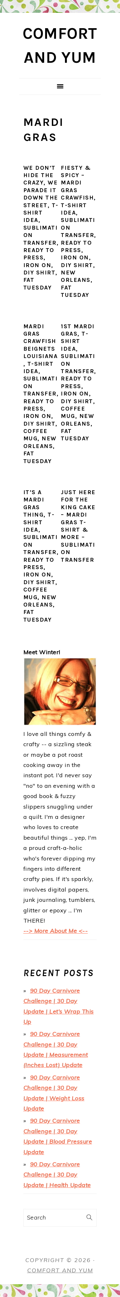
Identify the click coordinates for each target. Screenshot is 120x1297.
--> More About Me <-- (55, 930)
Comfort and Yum (60, 1270)
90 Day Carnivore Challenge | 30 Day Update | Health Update (57, 1175)
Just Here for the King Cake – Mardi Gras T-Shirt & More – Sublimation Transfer (78, 526)
